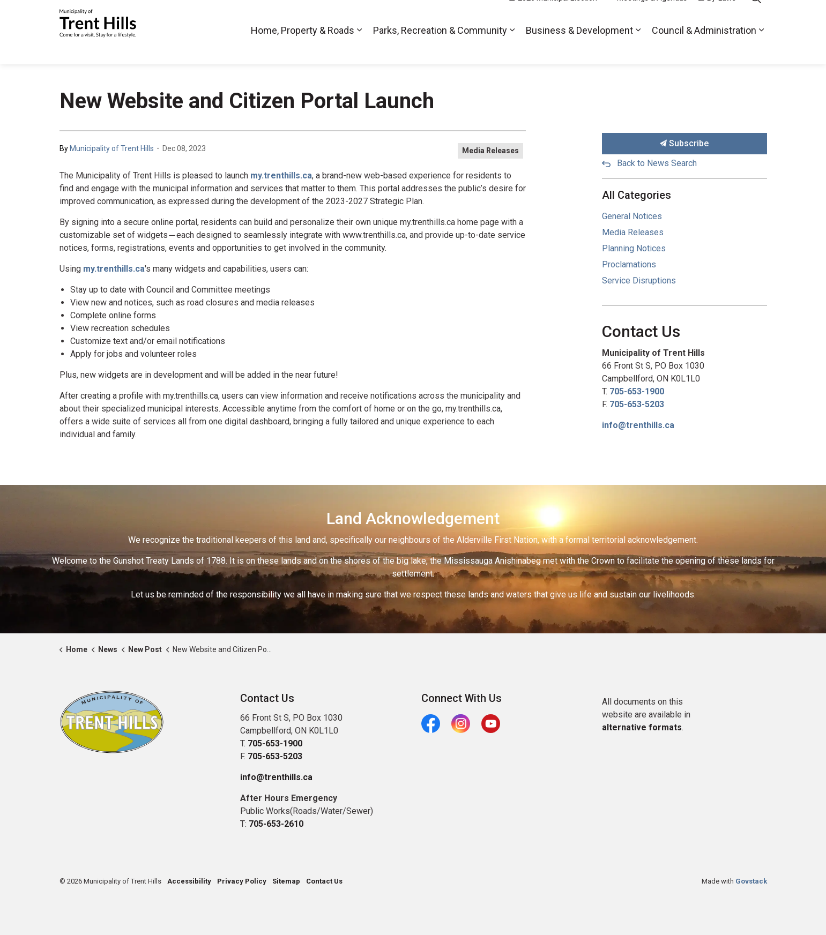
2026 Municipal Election (553, 16)
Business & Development (579, 48)
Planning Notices (634, 248)
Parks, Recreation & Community (440, 48)
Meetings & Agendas (647, 16)
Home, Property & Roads (302, 48)
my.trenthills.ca (281, 175)
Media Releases (490, 150)
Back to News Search (657, 163)
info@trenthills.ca (638, 425)
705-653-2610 (276, 824)
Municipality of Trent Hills (112, 148)
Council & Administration (704, 48)
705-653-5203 (636, 404)
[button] (111, 722)
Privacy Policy (241, 881)
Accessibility (189, 881)
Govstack (751, 881)
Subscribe (684, 143)
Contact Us (324, 881)
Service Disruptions (639, 280)
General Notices (632, 216)
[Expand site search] (756, 16)
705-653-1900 (636, 391)
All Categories (636, 195)
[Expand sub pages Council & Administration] (761, 48)
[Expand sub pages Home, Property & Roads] (359, 48)
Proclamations (629, 264)
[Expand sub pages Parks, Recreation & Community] (512, 48)
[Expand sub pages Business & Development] (638, 48)
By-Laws (717, 16)
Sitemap (286, 881)
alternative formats (642, 727)
